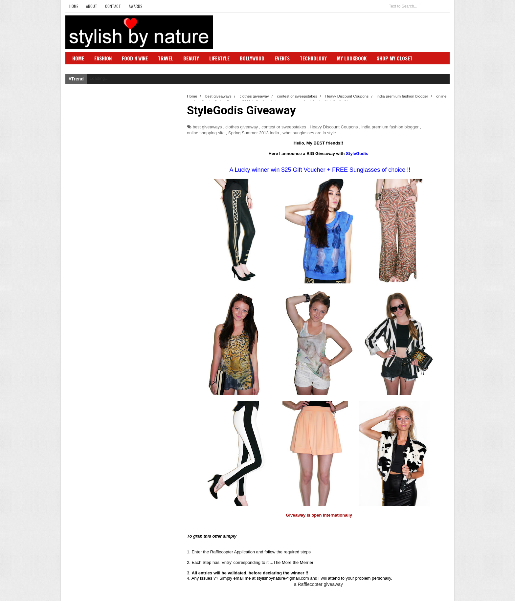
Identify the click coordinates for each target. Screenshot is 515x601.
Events (282, 58)
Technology (313, 58)
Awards (136, 6)
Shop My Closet (395, 58)
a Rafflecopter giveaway (318, 584)
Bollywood (252, 58)
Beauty (191, 58)
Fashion (103, 58)
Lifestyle (219, 58)
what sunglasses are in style (309, 132)
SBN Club (82, 68)
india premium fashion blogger (389, 126)
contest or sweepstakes (283, 126)
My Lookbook (352, 58)
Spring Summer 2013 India (253, 132)
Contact (113, 6)
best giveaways (207, 126)
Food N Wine (135, 58)
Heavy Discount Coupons (334, 126)
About (91, 6)
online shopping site (206, 132)
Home (73, 6)
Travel (165, 58)
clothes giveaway (241, 126)
